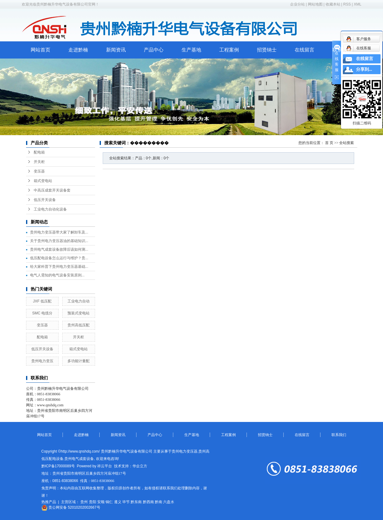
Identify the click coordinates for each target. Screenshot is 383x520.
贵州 (84, 502)
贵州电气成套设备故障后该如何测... (59, 249)
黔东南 (136, 502)
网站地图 (315, 4)
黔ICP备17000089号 (58, 466)
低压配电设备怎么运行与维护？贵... (59, 258)
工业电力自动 (78, 301)
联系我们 (342, 49)
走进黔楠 (78, 49)
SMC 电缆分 (42, 313)
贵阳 (92, 502)
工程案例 (229, 49)
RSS (347, 4)
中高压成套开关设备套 (52, 190)
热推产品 (48, 502)
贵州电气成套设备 (79, 459)
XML (358, 4)
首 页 (329, 143)
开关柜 (39, 162)
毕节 (126, 502)
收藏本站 (333, 4)
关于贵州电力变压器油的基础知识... (59, 241)
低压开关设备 (45, 200)
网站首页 (40, 49)
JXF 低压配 (42, 301)
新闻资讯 (116, 49)
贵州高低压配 (78, 325)
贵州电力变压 (42, 361)
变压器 (39, 171)
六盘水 (168, 502)
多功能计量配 (78, 361)
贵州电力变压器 (184, 451)
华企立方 (139, 466)
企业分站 (297, 4)
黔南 (158, 502)
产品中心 (153, 49)
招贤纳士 (267, 49)
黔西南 (148, 502)
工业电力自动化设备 (50, 209)
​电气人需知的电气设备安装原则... (57, 275)
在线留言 (304, 49)
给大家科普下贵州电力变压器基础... (59, 266)
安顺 (101, 502)
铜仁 (109, 502)
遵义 (117, 502)
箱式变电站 (43, 181)
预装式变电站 (78, 313)
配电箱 (39, 152)
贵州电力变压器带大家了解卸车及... (59, 232)
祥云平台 (104, 466)
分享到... (364, 69)
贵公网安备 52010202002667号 (70, 507)
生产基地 (191, 49)
